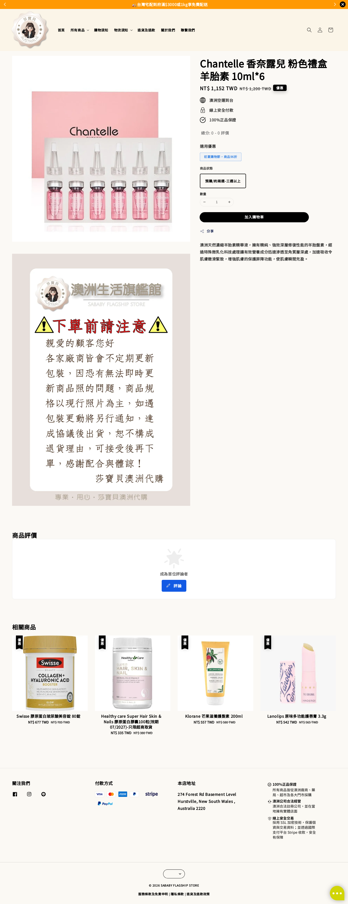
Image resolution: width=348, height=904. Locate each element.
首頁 (61, 30)
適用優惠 (208, 146)
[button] (309, 30)
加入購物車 (254, 216)
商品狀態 (206, 168)
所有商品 (78, 30)
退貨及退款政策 (198, 894)
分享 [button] (207, 231)
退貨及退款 (146, 30)
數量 (203, 194)
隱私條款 (177, 894)
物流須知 (121, 30)
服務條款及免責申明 (153, 894)
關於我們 (168, 30)
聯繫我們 (188, 30)
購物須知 (101, 30)
